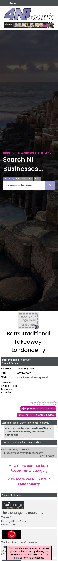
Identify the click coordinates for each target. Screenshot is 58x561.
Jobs (37, 178)
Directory (9, 178)
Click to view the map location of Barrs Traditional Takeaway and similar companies (28, 431)
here (16, 557)
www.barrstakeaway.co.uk (32, 377)
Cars (30, 178)
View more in (29, 481)
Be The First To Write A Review (37, 414)
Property (20, 178)
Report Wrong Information (39, 408)
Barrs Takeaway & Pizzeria (15, 449)
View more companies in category (29, 468)
